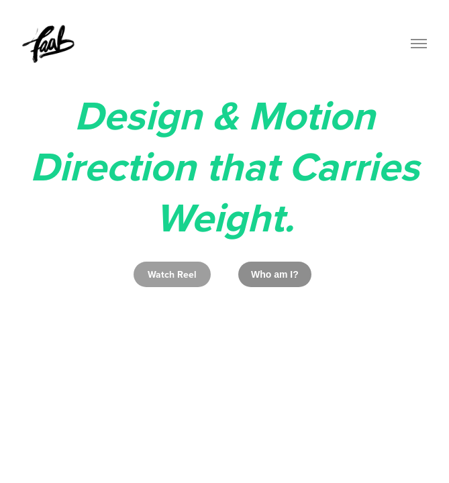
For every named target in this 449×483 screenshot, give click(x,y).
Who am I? (275, 274)
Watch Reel (172, 274)
